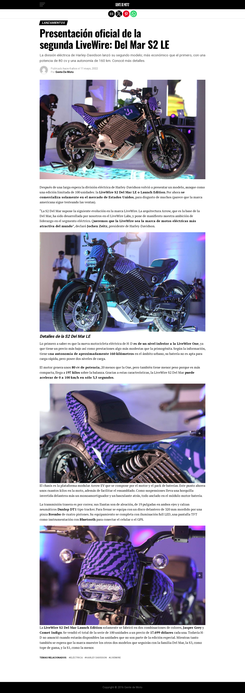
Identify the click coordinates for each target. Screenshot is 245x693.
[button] (42, 4)
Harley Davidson (96, 658)
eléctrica (76, 658)
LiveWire (115, 658)
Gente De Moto (64, 72)
